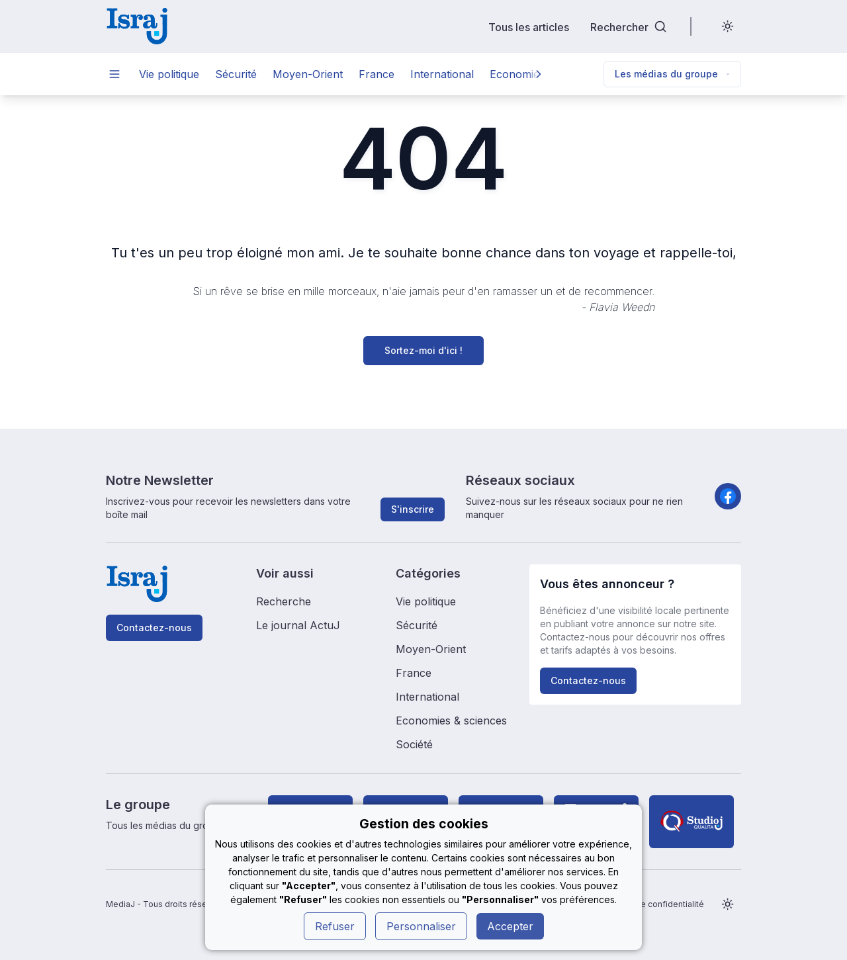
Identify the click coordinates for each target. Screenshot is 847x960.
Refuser (335, 926)
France (376, 74)
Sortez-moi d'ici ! (423, 350)
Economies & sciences (451, 720)
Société (414, 744)
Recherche (283, 601)
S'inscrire (412, 509)
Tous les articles (528, 26)
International (442, 74)
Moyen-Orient (308, 74)
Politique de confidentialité (651, 904)
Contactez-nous (154, 627)
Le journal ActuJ (298, 625)
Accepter (510, 926)
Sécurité (236, 74)
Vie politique (169, 74)
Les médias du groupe (672, 73)
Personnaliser (421, 926)
